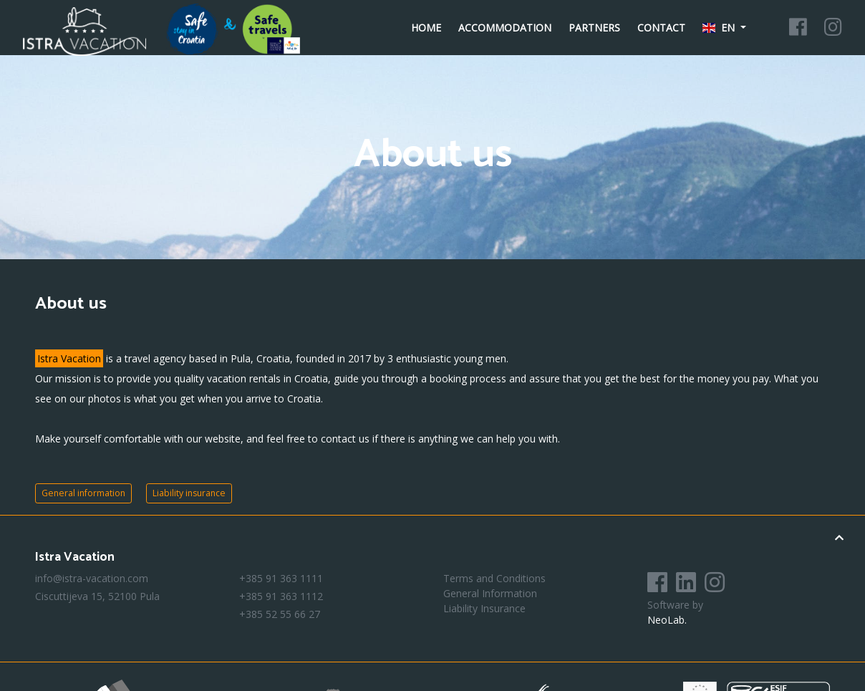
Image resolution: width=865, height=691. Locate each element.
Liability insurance (189, 493)
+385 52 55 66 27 (279, 614)
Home (426, 27)
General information (83, 493)
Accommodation (504, 27)
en (720, 27)
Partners (594, 27)
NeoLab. (667, 620)
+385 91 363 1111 (281, 578)
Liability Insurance (484, 608)
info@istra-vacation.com (91, 578)
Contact (661, 27)
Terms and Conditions (494, 578)
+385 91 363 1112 (281, 596)
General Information (490, 593)
